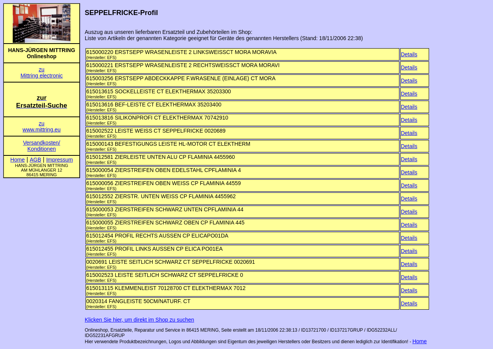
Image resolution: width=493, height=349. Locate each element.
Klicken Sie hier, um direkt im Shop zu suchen (139, 320)
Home (420, 341)
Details (409, 54)
